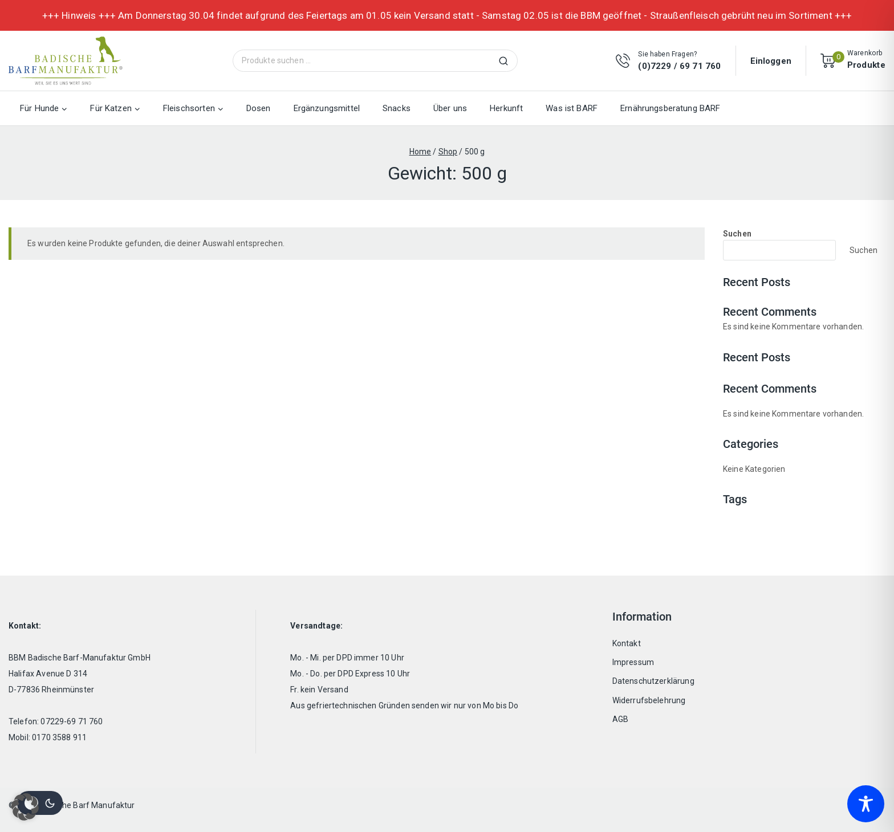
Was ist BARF (572, 108)
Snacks (397, 108)
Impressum (633, 662)
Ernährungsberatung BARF (670, 108)
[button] (25, 807)
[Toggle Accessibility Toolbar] (865, 803)
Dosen (258, 108)
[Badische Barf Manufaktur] (66, 60)
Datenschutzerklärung (653, 681)
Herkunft (506, 108)
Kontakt (626, 643)
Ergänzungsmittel (327, 108)
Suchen (507, 60)
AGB (620, 719)
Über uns (450, 108)
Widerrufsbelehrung (649, 700)
